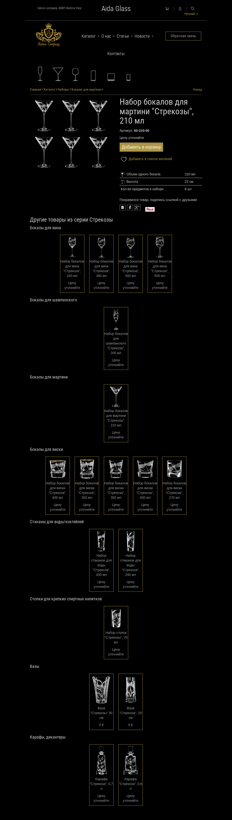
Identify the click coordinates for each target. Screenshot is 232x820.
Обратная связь (183, 36)
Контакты (116, 53)
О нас (106, 36)
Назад (197, 89)
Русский (191, 14)
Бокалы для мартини (86, 89)
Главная (35, 89)
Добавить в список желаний (146, 159)
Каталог (89, 36)
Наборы (63, 89)
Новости (142, 36)
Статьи (123, 36)
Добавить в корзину (141, 147)
